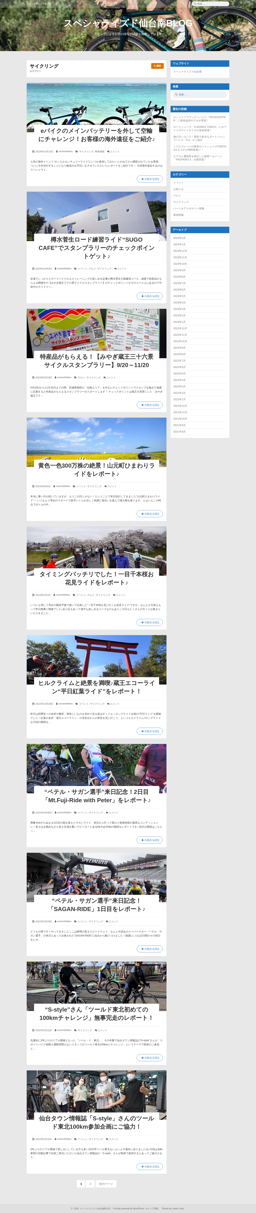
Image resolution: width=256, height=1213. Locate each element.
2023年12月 (180, 250)
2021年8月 (179, 431)
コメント (115, 151)
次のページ (106, 1183)
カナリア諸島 (152, 1208)
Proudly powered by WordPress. (128, 1208)
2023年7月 (179, 283)
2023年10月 (180, 263)
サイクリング (86, 151)
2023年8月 (179, 276)
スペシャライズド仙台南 (187, 71)
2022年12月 (180, 328)
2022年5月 (179, 373)
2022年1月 (179, 399)
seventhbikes (66, 151)
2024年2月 (179, 237)
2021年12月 (180, 405)
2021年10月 (180, 418)
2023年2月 (179, 315)
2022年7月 (179, 360)
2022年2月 (179, 392)
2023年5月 (179, 296)
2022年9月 (179, 347)
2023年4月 (179, 302)
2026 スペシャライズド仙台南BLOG (91, 1208)
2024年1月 (179, 244)
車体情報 (99, 151)
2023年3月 (179, 308)
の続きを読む (150, 179)
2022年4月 (179, 380)
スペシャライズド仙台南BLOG (128, 23)
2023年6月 (179, 289)
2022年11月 (180, 334)
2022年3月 (179, 386)
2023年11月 (180, 257)
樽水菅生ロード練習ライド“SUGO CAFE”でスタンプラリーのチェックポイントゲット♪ (96, 248)
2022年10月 (180, 341)
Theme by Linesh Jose (173, 1208)
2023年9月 (179, 270)
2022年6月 (179, 367)
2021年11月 (180, 412)
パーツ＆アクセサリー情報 (188, 208)
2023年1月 (179, 321)
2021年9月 (179, 425)
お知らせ (178, 189)
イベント (82, 268)
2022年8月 (179, 354)
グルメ (92, 268)
